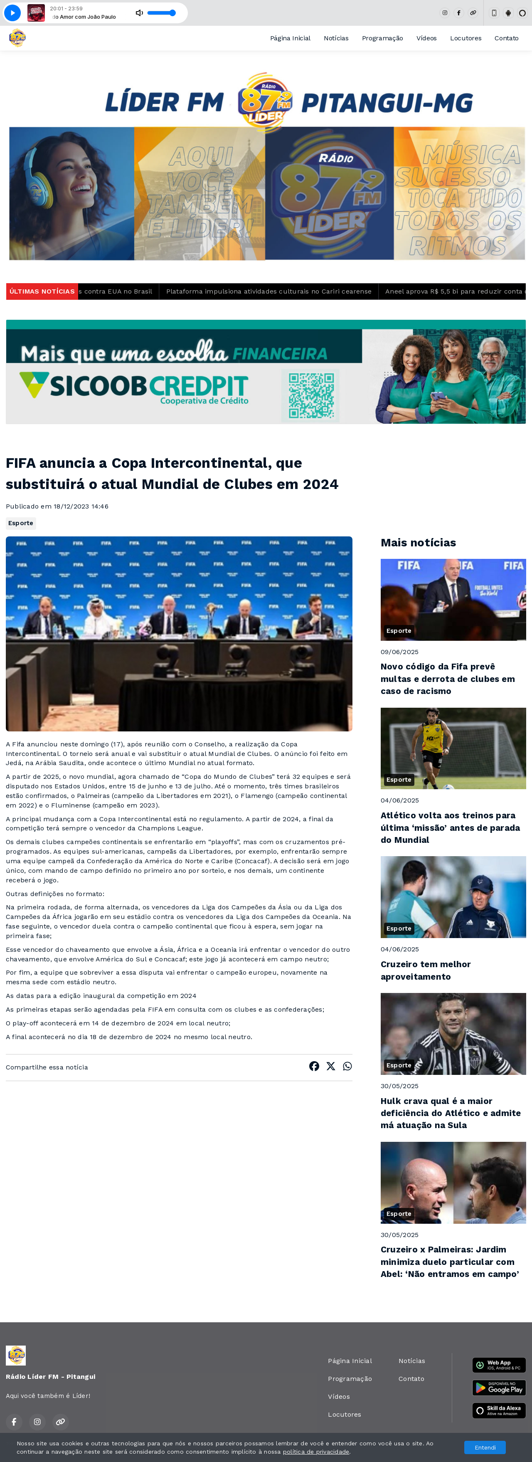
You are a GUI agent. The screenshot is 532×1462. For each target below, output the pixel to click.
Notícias (336, 38)
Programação (382, 38)
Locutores (465, 38)
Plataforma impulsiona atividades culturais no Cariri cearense (281, 291)
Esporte (21, 523)
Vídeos (426, 38)
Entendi (485, 1447)
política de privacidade (316, 1451)
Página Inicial (290, 38)
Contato (507, 38)
